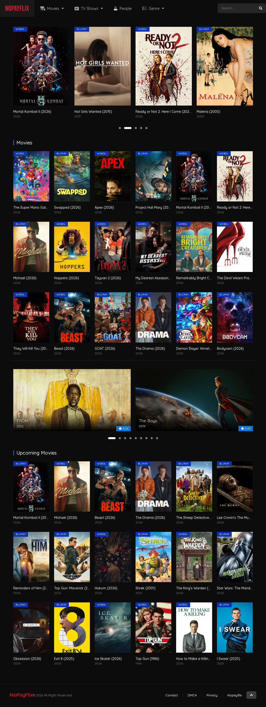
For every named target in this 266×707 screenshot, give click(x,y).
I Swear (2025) (228, 659)
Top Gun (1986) (147, 659)
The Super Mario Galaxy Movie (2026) (43, 207)
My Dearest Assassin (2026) (158, 278)
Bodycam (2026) (230, 348)
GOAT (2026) (105, 348)
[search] (260, 8)
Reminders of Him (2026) (33, 588)
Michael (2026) (24, 278)
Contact (171, 695)
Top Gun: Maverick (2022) (74, 588)
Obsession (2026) (27, 659)
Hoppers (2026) (66, 278)
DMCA (192, 695)
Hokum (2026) (106, 588)
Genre (150, 8)
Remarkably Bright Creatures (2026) (205, 278)
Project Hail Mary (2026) (154, 207)
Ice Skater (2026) (108, 659)
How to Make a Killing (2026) (199, 659)
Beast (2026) (64, 348)
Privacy (212, 695)
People (122, 8)
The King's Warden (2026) (196, 588)
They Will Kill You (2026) (32, 348)
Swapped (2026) (67, 207)
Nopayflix (234, 695)
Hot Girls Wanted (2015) (138, 111)
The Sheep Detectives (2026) (199, 517)
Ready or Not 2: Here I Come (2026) (208, 111)
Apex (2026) (104, 207)
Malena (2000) (253, 111)
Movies (49, 8)
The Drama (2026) (150, 348)
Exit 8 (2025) (64, 659)
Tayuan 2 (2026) (108, 278)
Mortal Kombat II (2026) (77, 111)
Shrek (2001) (146, 588)
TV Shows (85, 8)
